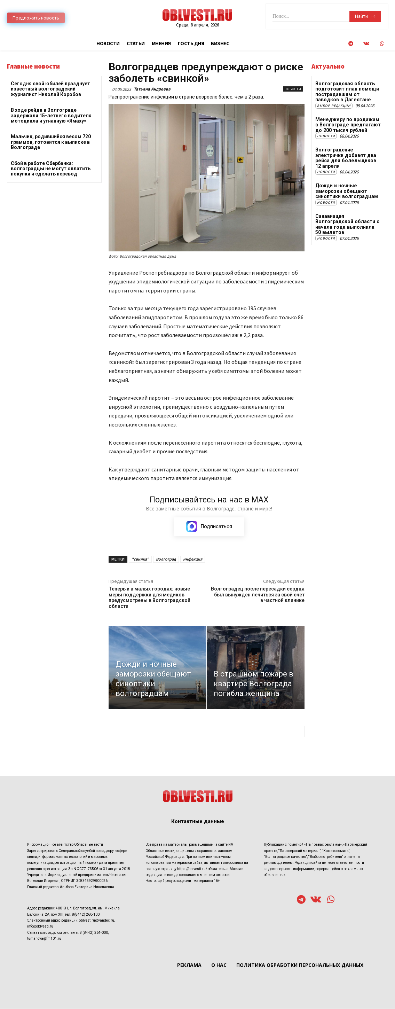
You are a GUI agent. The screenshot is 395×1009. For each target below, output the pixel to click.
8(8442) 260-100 (86, 914)
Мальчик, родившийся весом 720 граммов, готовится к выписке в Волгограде (51, 142)
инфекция (192, 559)
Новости (293, 89)
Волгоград (166, 559)
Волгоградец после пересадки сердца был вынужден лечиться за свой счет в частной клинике (258, 595)
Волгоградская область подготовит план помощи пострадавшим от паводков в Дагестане (346, 91)
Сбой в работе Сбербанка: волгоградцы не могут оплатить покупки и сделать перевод (50, 169)
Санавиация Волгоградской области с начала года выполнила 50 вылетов (347, 223)
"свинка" (140, 559)
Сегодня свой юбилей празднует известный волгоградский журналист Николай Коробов (50, 89)
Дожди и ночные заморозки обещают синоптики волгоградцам (346, 190)
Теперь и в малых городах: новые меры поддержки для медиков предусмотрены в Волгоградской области (149, 597)
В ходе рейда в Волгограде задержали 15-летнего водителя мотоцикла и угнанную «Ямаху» (51, 115)
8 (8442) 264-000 (94, 932)
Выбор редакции (334, 105)
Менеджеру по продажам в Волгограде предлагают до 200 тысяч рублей (347, 125)
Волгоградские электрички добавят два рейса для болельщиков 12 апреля (345, 158)
